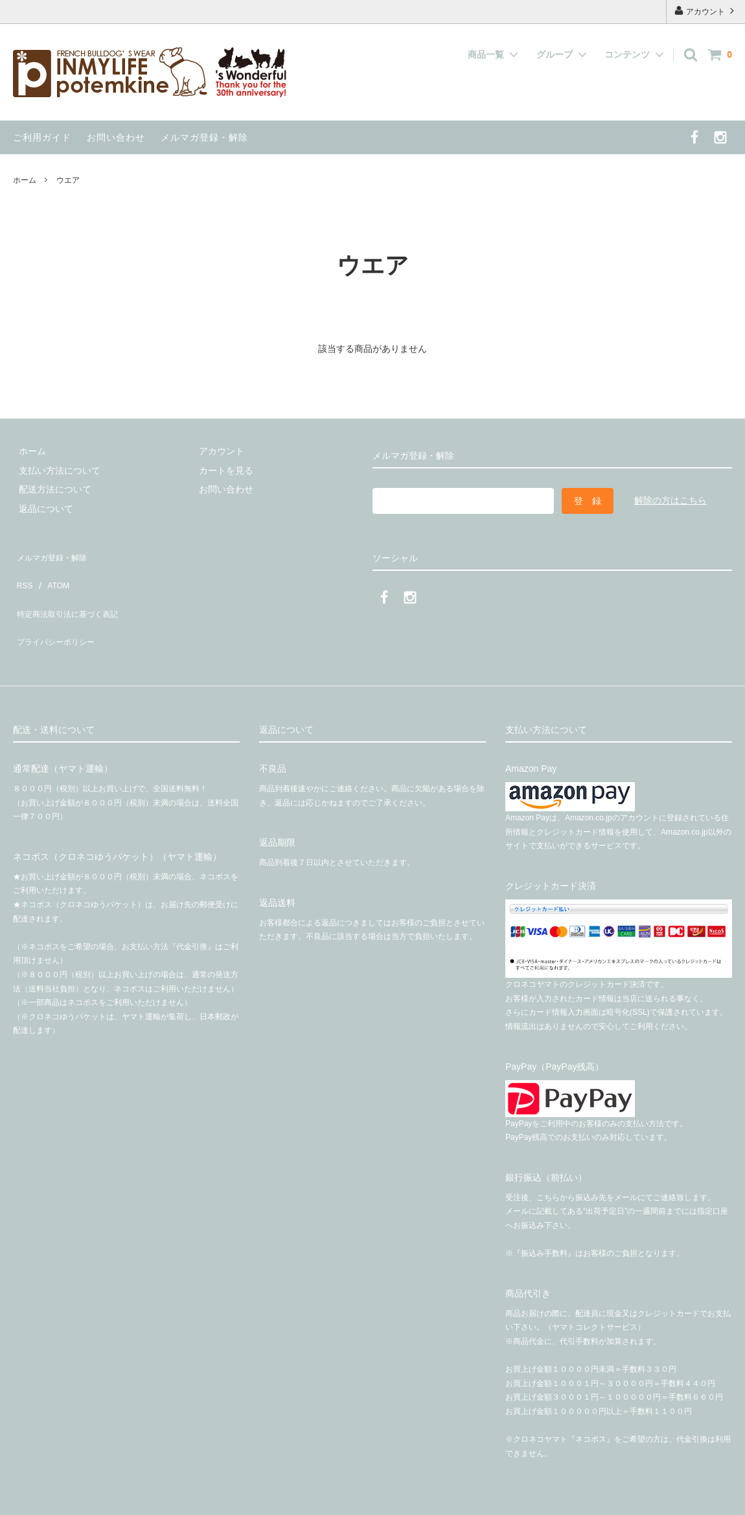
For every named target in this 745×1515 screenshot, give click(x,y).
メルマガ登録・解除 (204, 137)
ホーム (24, 180)
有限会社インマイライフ (223, 1498)
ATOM (51, 572)
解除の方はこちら (670, 500)
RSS (22, 572)
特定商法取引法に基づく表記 (72, 591)
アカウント (706, 10)
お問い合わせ (116, 137)
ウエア (68, 180)
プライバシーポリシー (58, 610)
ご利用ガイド (42, 137)
